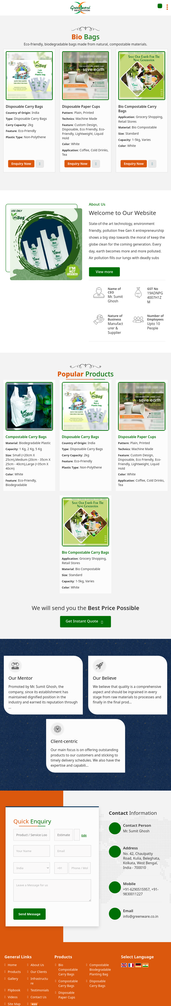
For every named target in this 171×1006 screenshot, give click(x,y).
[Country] (31, 867)
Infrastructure (39, 980)
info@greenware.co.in (140, 916)
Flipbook (14, 990)
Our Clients (39, 972)
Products (14, 972)
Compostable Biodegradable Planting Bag (100, 969)
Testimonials (40, 990)
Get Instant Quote (84, 621)
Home (12, 965)
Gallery (13, 978)
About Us (37, 965)
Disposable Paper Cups (81, 106)
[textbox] (77, 835)
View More (40, 163)
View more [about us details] (104, 272)
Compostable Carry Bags (26, 437)
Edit (84, 835)
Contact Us (38, 997)
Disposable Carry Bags (24, 106)
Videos (13, 997)
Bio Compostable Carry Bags (137, 108)
